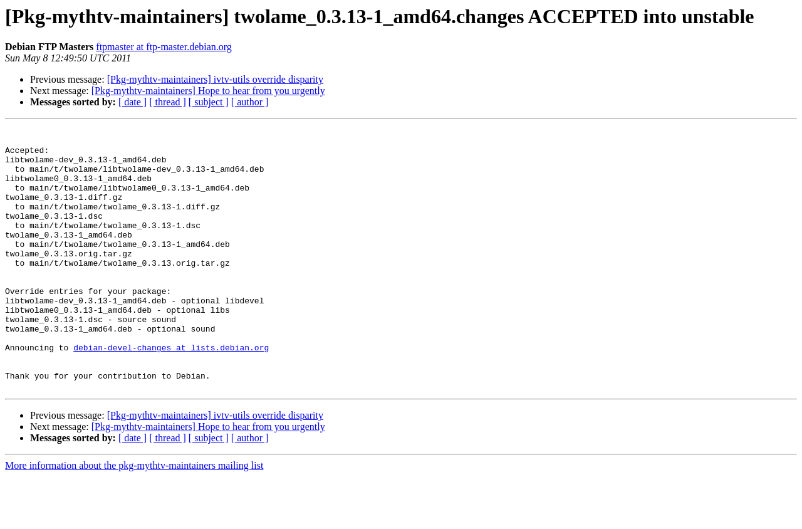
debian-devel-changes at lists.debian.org (171, 392)
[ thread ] (167, 102)
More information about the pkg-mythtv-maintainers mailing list (134, 518)
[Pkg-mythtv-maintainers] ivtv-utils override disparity (215, 79)
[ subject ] (209, 102)
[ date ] (132, 102)
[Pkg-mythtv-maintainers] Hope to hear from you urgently (208, 90)
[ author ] (250, 102)
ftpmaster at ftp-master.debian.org (164, 46)
